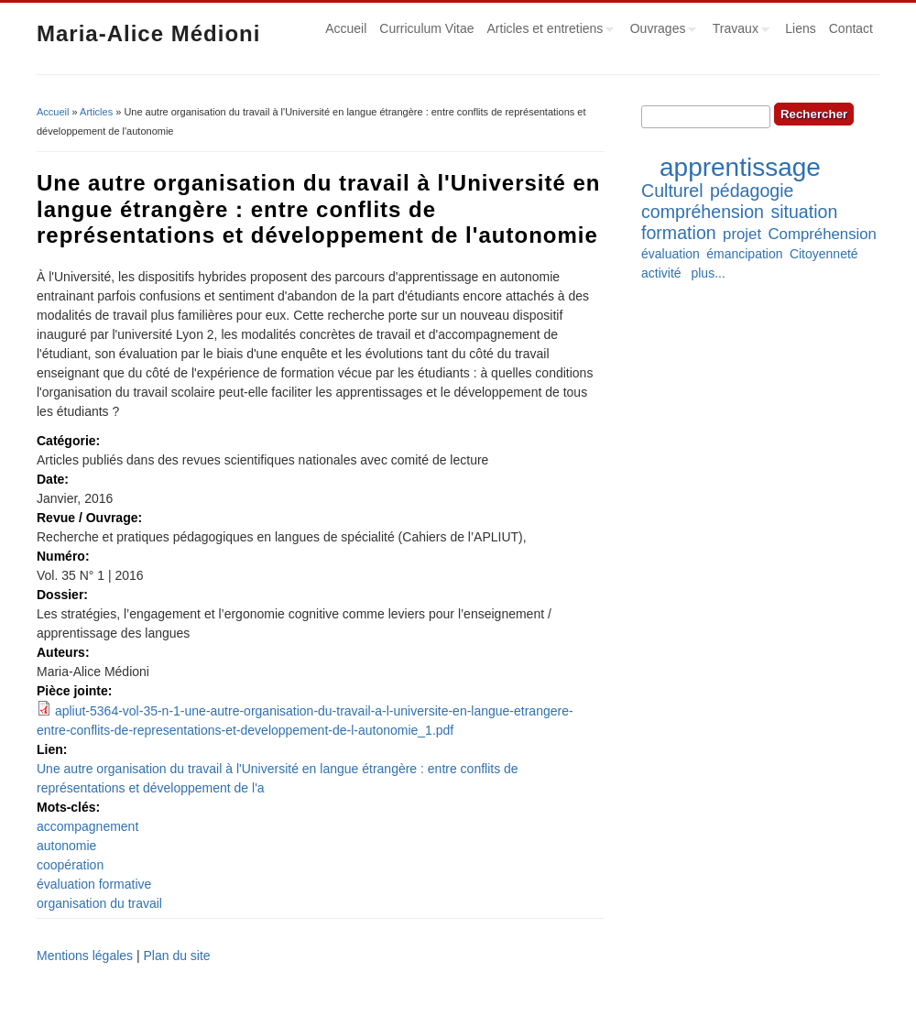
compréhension (702, 212)
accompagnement (87, 826)
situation (803, 212)
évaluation (670, 253)
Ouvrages (660, 31)
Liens (800, 28)
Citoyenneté (824, 253)
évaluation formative (94, 884)
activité (661, 273)
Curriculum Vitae (426, 28)
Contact (851, 28)
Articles (96, 111)
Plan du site (176, 955)
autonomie (66, 845)
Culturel (672, 190)
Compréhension (822, 234)
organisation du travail (99, 903)
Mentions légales (85, 955)
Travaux (737, 31)
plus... (708, 273)
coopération (70, 865)
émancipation (744, 253)
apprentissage (740, 167)
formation (678, 233)
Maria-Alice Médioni (148, 33)
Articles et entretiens (548, 31)
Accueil (345, 28)
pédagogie (752, 190)
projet (742, 234)
